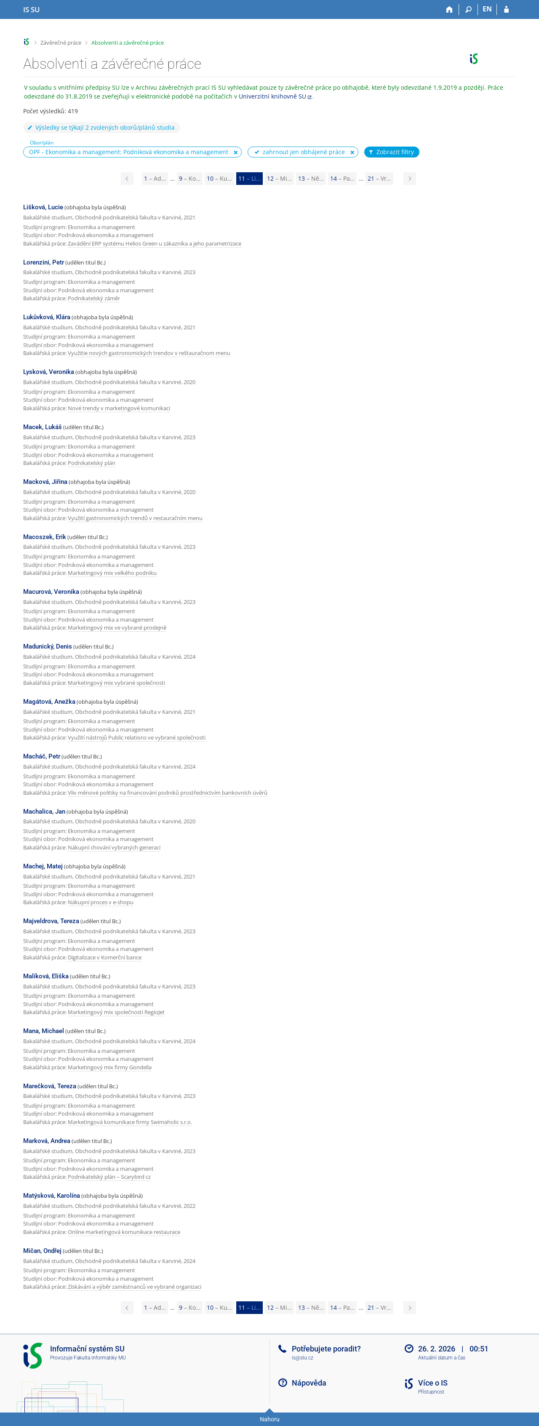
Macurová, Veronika (51, 592)
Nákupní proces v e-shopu (100, 902)
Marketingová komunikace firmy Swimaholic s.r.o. (130, 1122)
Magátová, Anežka (49, 701)
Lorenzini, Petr (43, 262)
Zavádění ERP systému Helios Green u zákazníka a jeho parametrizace (154, 243)
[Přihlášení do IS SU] (506, 9)
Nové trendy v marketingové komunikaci (119, 408)
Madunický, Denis (47, 646)
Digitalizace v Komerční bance (104, 957)
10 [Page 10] (219, 178)
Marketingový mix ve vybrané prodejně (117, 627)
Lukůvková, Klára (46, 317)
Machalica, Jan (44, 811)
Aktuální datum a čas (441, 1358)
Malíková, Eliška (46, 976)
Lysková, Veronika (48, 372)
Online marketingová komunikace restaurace (124, 1232)
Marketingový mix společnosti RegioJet (116, 1012)
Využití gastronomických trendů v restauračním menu (135, 518)
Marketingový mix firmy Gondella (110, 1067)
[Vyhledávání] (468, 9)
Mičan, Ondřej (42, 1251)
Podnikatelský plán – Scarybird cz (109, 1176)
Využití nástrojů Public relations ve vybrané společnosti (136, 737)
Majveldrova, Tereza (51, 921)
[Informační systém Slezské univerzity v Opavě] (31, 9)
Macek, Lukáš (42, 427)
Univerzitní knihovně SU (272, 96)
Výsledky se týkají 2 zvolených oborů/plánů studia (101, 127)
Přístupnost (431, 1392)
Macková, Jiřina (45, 482)
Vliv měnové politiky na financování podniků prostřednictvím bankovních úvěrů (167, 792)
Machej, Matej (43, 866)
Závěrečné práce (60, 42)
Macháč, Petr (41, 756)
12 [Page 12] (279, 178)
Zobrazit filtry (391, 152)
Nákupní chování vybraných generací (114, 847)
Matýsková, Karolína (51, 1195)
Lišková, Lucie (43, 207)
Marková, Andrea (46, 1141)
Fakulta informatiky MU (100, 1358)
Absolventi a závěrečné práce (127, 42)
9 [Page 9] (189, 178)
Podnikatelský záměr (94, 298)
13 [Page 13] (311, 178)
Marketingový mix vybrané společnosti (116, 682)
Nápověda (309, 1382)
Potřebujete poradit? (326, 1348)
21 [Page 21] (379, 178)
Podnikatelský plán (91, 463)
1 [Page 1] (155, 178)
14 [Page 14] (342, 178)
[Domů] (449, 9)
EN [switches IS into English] (487, 8)
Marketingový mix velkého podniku (112, 573)
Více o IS (433, 1382)
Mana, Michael (43, 1031)
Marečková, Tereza (49, 1086)
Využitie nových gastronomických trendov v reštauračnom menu (149, 353)
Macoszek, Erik (44, 537)
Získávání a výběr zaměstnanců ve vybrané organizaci (134, 1286)
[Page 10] (127, 178)
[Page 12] (409, 178)
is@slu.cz (302, 1358)
